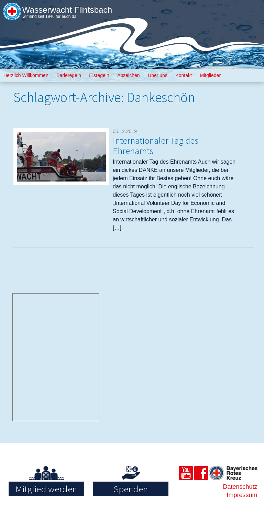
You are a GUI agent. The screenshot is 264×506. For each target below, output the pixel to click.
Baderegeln (68, 75)
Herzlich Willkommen (25, 75)
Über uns (157, 75)
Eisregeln (99, 75)
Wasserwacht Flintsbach (70, 9)
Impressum (242, 495)
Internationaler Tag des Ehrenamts (160, 145)
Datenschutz (240, 486)
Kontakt (183, 75)
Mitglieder (210, 75)
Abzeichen (128, 75)
